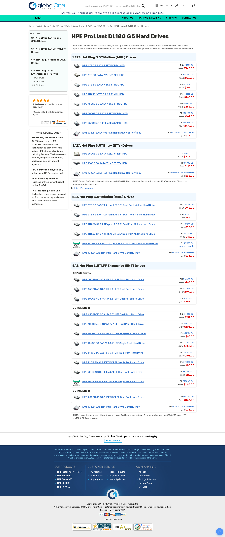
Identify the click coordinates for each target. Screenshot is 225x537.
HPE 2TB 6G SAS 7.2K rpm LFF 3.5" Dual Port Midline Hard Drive (119, 214)
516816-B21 (188, 289)
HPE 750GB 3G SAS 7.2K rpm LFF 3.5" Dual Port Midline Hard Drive (120, 243)
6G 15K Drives (38, 78)
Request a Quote (117, 472)
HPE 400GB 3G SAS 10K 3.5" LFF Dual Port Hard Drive (113, 397)
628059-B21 (188, 75)
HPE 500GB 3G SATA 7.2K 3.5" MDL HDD (105, 113)
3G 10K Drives (38, 85)
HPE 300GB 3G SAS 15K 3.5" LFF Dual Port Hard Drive (113, 324)
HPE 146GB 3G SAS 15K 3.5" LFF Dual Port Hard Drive (112, 352)
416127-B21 (189, 324)
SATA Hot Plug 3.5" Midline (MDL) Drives (46, 40)
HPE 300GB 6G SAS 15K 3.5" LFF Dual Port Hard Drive (113, 298)
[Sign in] (176, 5)
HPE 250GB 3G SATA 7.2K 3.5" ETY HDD (104, 153)
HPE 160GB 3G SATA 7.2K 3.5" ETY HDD (104, 163)
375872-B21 (188, 343)
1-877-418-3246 (112, 519)
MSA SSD (63, 487)
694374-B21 (188, 65)
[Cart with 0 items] (193, 5)
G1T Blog (143, 487)
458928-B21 (188, 113)
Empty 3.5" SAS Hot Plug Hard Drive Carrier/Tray (111, 252)
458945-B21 (188, 163)
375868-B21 (188, 381)
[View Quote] (163, 5)
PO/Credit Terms (117, 475)
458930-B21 (188, 103)
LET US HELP (114, 440)
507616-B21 (188, 214)
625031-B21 (188, 205)
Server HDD (64, 475)
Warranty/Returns (118, 479)
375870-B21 (188, 362)
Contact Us (189, 18)
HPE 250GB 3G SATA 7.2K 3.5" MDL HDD (105, 123)
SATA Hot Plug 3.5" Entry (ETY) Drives (48, 50)
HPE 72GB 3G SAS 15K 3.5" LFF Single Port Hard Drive (113, 362)
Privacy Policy (145, 483)
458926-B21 (188, 123)
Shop (35, 18)
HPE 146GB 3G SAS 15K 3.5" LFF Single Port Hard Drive (113, 343)
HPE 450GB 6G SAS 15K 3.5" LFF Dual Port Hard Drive (113, 289)
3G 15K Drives (38, 81)
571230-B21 (189, 153)
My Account (96, 472)
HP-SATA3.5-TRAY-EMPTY (182, 132)
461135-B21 (189, 243)
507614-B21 (189, 224)
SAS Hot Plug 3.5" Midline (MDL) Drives (48, 61)
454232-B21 (188, 314)
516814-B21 (189, 298)
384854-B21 (188, 352)
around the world (148, 458)
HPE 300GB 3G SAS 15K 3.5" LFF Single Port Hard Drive (114, 333)
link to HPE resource (82, 188)
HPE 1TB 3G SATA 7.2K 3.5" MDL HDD (103, 94)
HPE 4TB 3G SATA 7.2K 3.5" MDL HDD (103, 65)
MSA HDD (63, 483)
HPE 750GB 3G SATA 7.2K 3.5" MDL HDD (104, 103)
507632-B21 (188, 84)
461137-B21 (189, 233)
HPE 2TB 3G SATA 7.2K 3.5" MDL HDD (103, 84)
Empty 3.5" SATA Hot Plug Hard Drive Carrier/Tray (111, 132)
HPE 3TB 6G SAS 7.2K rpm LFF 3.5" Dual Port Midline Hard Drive (118, 205)
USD (185, 5)
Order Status (97, 475)
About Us (127, 18)
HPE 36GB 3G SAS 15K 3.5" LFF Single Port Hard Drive (113, 381)
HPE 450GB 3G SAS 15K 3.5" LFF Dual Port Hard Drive (113, 314)
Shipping (171, 18)
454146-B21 (188, 94)
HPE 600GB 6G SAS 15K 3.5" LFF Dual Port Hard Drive (113, 279)
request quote (187, 246)
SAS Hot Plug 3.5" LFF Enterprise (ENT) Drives (44, 72)
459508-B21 (188, 397)
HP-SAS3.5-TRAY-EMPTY (183, 252)
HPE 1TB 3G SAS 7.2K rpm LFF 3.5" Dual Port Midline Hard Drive (118, 233)
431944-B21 (189, 333)
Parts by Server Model (69, 472)
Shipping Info (97, 479)
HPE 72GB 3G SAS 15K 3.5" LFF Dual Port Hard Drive (112, 372)
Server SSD (64, 479)
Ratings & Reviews (149, 18)
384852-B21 (188, 372)
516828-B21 (188, 279)
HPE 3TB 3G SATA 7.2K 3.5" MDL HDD (103, 75)
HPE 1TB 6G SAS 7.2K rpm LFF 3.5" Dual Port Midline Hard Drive (118, 224)
